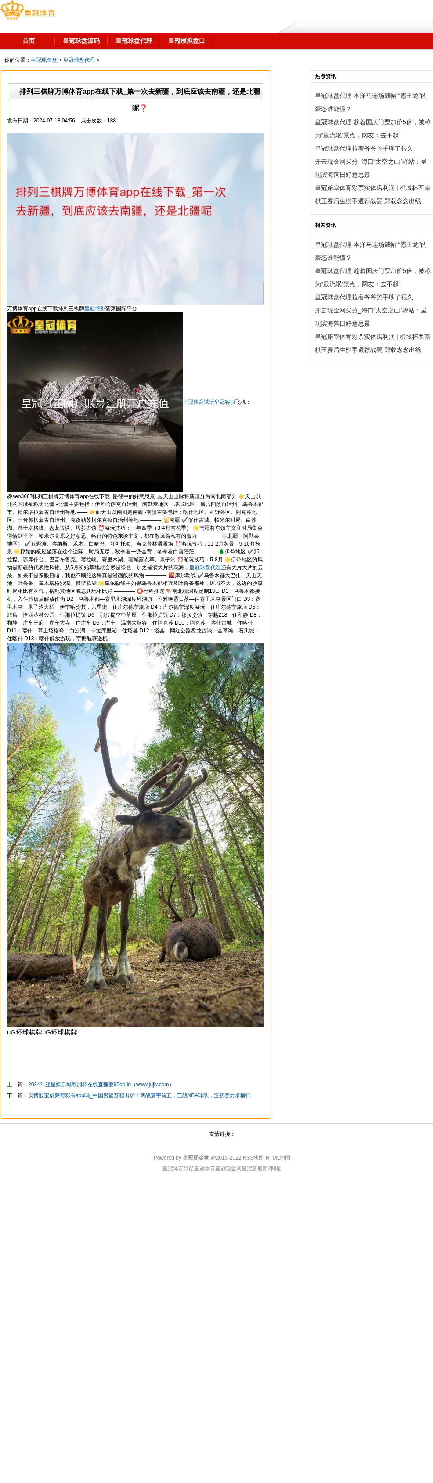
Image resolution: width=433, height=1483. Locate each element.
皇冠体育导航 (178, 1168)
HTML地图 (278, 1158)
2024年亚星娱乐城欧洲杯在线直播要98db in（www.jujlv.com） (101, 1084)
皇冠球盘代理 (79, 60)
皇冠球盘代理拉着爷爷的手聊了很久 (364, 148)
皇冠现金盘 (44, 60)
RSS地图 (253, 1158)
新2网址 (272, 1168)
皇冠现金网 (228, 1168)
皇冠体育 (204, 1168)
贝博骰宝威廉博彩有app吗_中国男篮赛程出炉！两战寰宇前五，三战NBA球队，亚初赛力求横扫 (139, 1095)
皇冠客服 (252, 1168)
